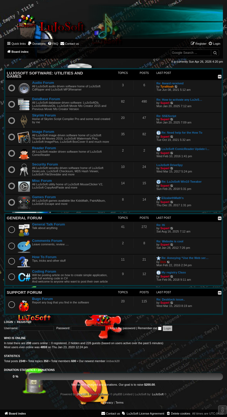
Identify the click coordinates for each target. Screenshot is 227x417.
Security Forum (45, 164)
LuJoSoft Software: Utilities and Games (45, 74)
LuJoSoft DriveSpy (169, 165)
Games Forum (44, 197)
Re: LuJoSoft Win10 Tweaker (181, 181)
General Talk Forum (48, 224)
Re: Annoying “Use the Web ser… (185, 258)
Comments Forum (47, 241)
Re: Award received (170, 83)
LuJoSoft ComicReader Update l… (185, 149)
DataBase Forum (46, 99)
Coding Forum (44, 271)
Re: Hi (160, 225)
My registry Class (173, 272)
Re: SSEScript (166, 116)
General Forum (24, 218)
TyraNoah (167, 86)
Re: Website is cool (169, 241)
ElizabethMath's (172, 198)
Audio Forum (43, 83)
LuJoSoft (157, 394)
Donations (46, 369)
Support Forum (24, 292)
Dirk (163, 262)
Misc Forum (42, 181)
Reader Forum (44, 148)
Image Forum (43, 132)
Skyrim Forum (44, 115)
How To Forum (44, 257)
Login (8, 322)
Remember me (149, 328)
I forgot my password (121, 328)
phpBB (81, 394)
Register (24, 322)
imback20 (113, 361)
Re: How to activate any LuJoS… (179, 99)
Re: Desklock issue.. (170, 299)
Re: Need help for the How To (181, 132)
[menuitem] (37, 43)
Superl (165, 102)
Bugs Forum (42, 299)
